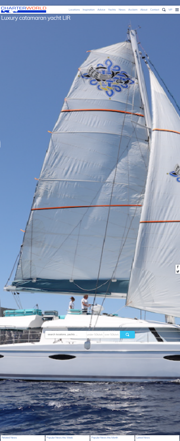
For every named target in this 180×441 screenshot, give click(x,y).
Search (164, 10)
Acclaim (133, 9)
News (122, 9)
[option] (90, 220)
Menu (177, 10)
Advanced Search (126, 340)
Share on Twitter (178, 271)
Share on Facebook (178, 267)
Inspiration (89, 9)
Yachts (112, 9)
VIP (170, 9)
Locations (74, 9)
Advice (101, 9)
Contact (154, 9)
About (143, 9)
